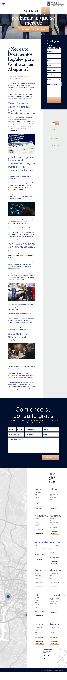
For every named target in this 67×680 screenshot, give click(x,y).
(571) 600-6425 (39, 638)
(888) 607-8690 (31, 11)
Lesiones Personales (14, 78)
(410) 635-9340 (54, 527)
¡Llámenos (31, 384)
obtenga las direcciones (39, 507)
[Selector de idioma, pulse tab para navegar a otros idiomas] (10, 3)
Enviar (54, 100)
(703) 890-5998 (54, 582)
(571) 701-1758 (39, 529)
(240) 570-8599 (39, 582)
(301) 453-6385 (54, 503)
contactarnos (13, 382)
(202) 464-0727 (39, 503)
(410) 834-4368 (54, 638)
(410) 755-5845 (39, 611)
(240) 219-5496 (54, 607)
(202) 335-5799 (39, 554)
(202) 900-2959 (54, 557)
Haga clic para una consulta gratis (33, 29)
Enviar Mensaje (51, 457)
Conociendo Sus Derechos (22, 117)
